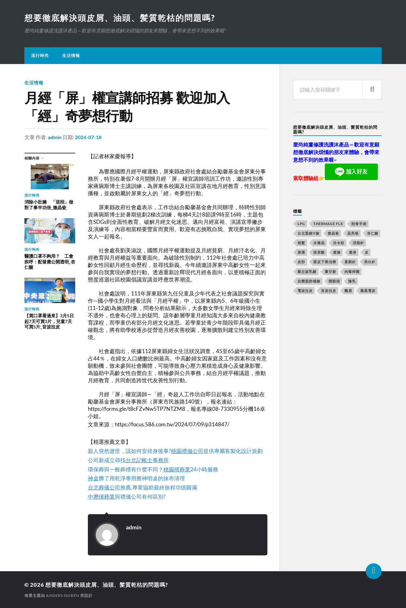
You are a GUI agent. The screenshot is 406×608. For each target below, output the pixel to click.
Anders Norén (62, 595)
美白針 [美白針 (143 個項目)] (370, 262)
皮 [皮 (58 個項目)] (367, 252)
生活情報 (71, 55)
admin (55, 137)
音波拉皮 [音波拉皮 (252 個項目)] (328, 290)
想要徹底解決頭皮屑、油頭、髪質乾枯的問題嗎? (119, 18)
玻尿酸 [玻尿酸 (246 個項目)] (319, 252)
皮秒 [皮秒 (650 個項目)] (301, 262)
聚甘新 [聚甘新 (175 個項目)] (330, 271)
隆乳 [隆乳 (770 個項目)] (352, 281)
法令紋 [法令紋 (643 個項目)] (338, 243)
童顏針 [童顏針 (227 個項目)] (350, 262)
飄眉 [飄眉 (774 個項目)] (348, 290)
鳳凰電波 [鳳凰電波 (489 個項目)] (368, 290)
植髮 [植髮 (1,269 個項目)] (301, 243)
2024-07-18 (88, 137)
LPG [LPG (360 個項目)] (301, 224)
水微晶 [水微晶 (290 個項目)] (319, 243)
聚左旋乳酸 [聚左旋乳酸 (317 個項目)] (307, 271)
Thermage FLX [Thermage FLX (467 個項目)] (328, 224)
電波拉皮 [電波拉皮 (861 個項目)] (305, 290)
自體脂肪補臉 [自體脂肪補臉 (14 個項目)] (309, 281)
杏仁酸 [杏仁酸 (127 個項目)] (372, 233)
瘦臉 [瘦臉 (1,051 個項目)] (337, 252)
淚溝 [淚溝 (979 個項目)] (301, 252)
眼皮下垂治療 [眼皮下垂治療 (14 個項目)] (324, 262)
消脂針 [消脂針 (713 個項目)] (358, 243)
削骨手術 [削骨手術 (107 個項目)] (359, 224)
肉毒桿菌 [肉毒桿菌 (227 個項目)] (352, 271)
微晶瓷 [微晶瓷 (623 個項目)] (333, 233)
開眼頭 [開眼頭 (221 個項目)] (334, 281)
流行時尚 (40, 55)
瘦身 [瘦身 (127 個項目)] (353, 252)
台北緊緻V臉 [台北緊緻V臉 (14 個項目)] (308, 233)
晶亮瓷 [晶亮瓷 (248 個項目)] (353, 233)
